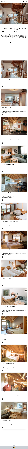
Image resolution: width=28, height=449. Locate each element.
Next (26, 13)
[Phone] (23, 1)
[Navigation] (26, 1)
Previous (1, 13)
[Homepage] (3, 1)
